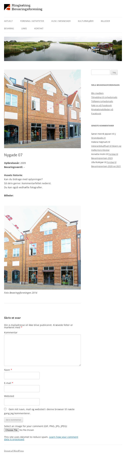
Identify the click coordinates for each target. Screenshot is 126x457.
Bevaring (9, 28)
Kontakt (38, 28)
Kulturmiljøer (85, 21)
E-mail (8, 383)
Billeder (105, 21)
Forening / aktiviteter (32, 21)
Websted (9, 396)
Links (24, 28)
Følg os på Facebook (101, 105)
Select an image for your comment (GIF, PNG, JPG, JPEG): (35, 426)
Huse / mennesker (60, 21)
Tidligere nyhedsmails (102, 101)
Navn (8, 369)
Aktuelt (8, 21)
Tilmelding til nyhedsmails (104, 97)
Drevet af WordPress (14, 450)
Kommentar (10, 332)
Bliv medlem (97, 93)
